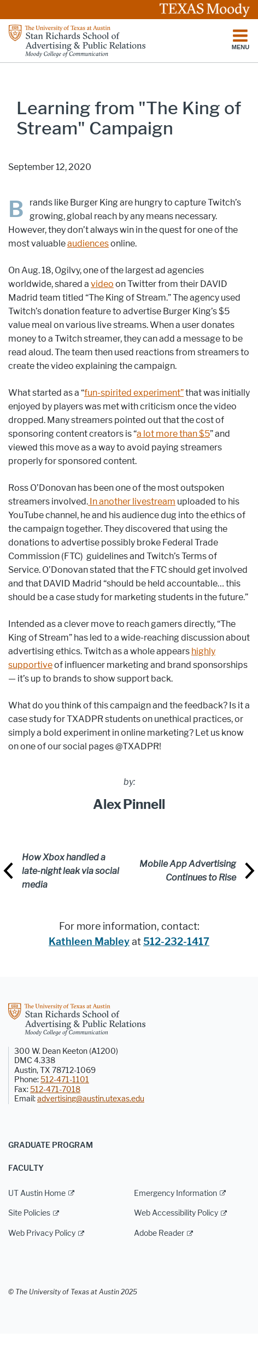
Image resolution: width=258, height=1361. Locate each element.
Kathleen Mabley (89, 942)
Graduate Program (50, 1145)
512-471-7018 (55, 1089)
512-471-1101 (64, 1079)
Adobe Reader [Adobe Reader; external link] (159, 1233)
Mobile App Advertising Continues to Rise (187, 871)
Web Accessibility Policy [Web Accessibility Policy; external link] (176, 1213)
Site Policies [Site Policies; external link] (29, 1213)
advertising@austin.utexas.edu (90, 1099)
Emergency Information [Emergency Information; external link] (175, 1193)
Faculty (26, 1168)
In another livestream (131, 501)
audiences (88, 243)
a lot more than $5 (173, 434)
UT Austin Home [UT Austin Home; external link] (37, 1193)
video (102, 284)
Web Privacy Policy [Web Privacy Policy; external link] (41, 1233)
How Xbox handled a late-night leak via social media (70, 871)
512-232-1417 (176, 942)
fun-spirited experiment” (134, 393)
